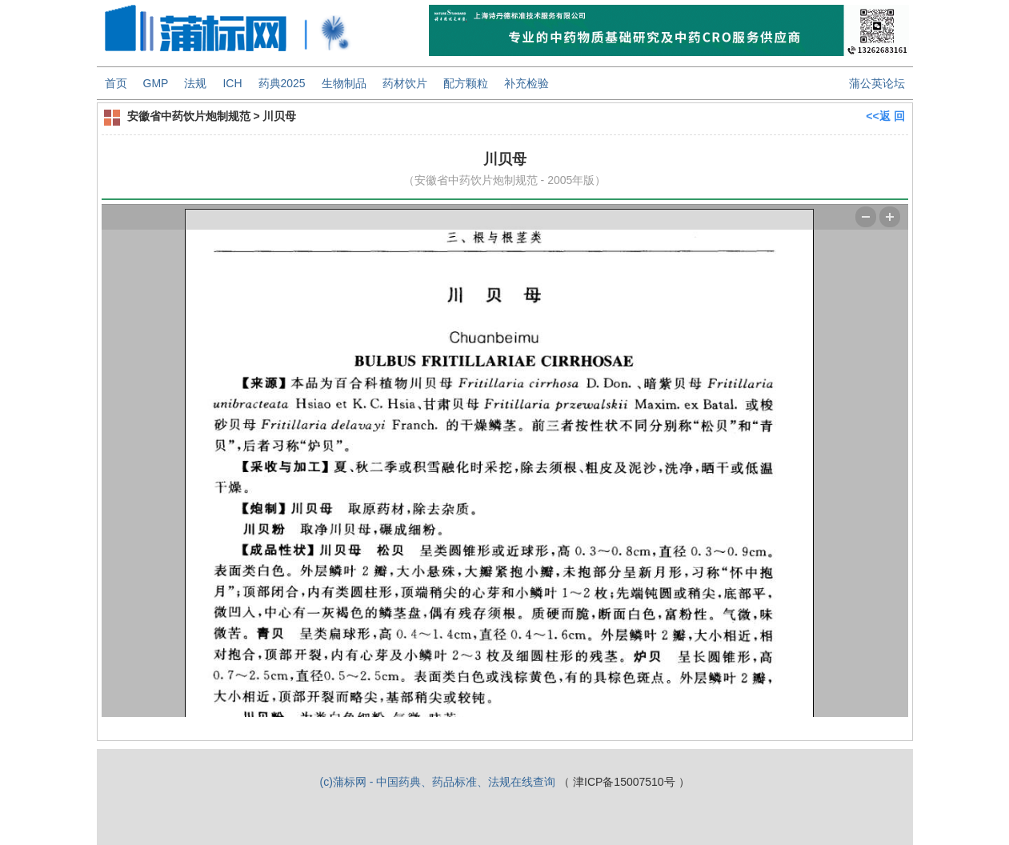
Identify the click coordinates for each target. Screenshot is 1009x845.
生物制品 (344, 83)
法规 (195, 83)
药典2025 (282, 83)
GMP (156, 83)
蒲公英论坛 (877, 83)
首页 (116, 83)
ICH (232, 83)
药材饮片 (404, 83)
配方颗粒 (465, 83)
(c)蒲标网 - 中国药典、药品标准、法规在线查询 (437, 781)
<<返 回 (885, 116)
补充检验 (526, 83)
